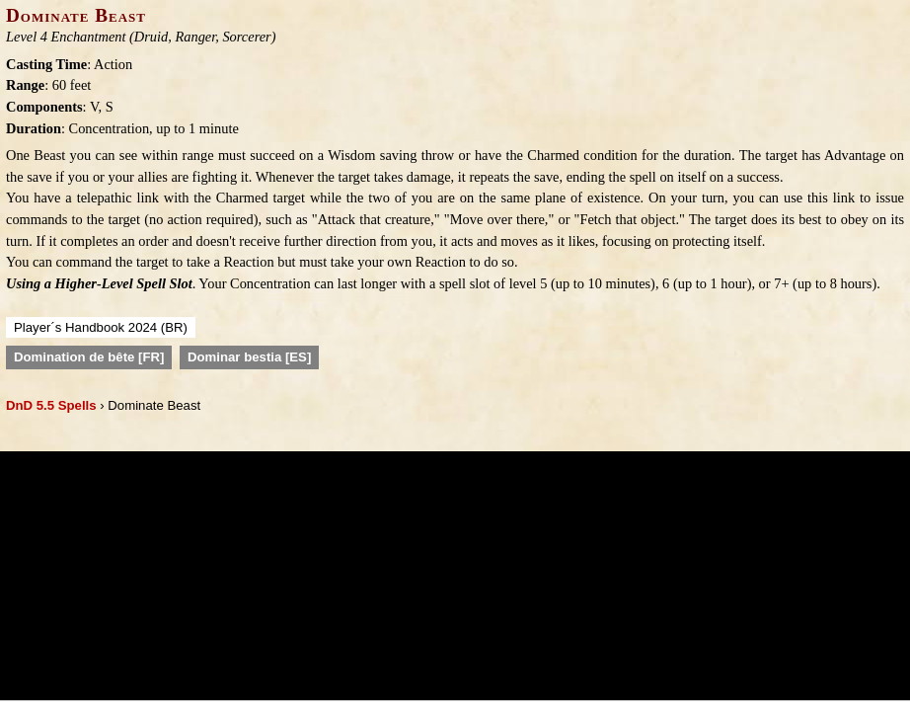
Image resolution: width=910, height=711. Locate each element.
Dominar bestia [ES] (249, 357)
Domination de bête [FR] (89, 357)
